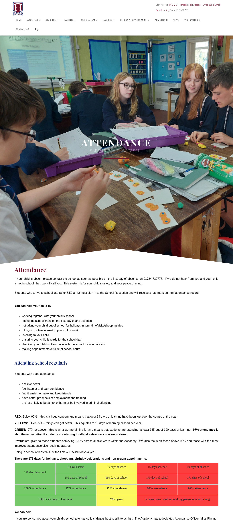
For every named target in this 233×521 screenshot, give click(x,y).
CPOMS (173, 5)
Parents (70, 20)
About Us (33, 20)
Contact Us (22, 29)
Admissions (161, 20)
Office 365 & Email (211, 5)
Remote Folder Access (190, 5)
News (176, 20)
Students (52, 20)
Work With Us (192, 20)
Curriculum (89, 20)
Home (18, 20)
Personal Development (134, 20)
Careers (109, 20)
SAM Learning (162, 10)
